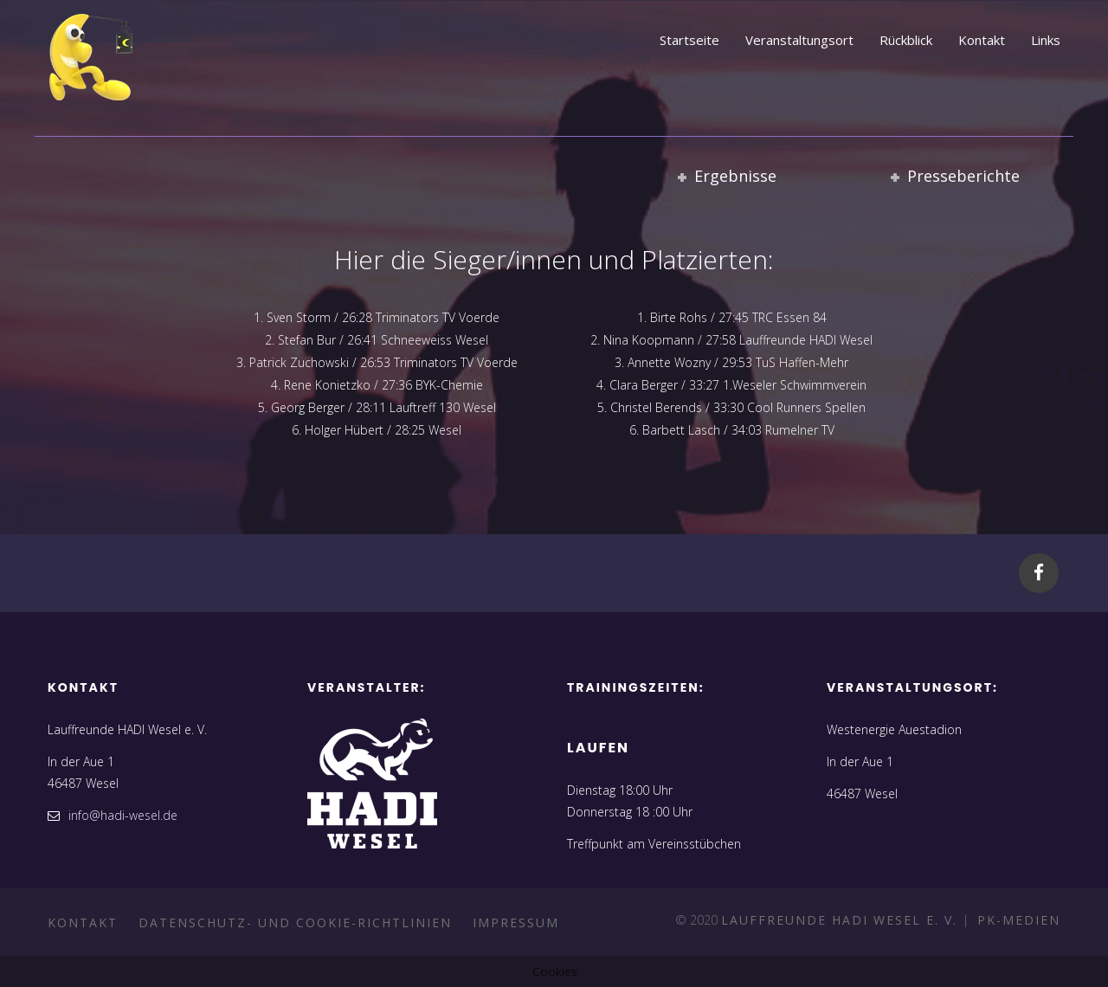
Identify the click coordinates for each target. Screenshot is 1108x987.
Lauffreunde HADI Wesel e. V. (842, 920)
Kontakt (83, 922)
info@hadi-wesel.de (122, 815)
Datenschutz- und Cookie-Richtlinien (295, 922)
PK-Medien (1016, 920)
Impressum (516, 922)
